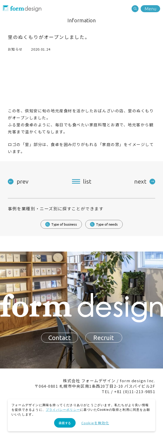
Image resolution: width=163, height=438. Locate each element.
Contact (59, 339)
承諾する (64, 423)
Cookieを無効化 (95, 423)
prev (23, 181)
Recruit (103, 339)
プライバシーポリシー (63, 410)
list (87, 181)
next (140, 181)
